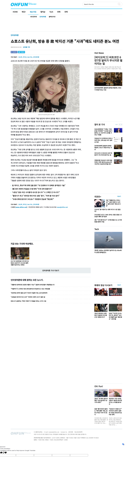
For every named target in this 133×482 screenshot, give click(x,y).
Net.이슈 (29, 57)
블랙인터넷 (52, 17)
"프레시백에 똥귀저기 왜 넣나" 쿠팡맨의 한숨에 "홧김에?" (33, 199)
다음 (121, 124)
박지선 (25, 57)
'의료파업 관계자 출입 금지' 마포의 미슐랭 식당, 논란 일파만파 (29, 293)
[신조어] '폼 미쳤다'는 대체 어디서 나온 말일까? (107, 210)
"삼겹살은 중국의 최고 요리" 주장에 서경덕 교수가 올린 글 (28, 297)
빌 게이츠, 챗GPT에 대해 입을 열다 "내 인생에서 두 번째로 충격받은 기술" (38, 185)
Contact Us (64, 432)
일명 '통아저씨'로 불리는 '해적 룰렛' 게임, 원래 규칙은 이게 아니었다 (101, 411)
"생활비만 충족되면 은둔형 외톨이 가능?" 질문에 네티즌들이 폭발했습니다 (33, 285)
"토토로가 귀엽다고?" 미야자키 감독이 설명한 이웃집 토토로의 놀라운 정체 (115, 411)
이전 (120, 124)
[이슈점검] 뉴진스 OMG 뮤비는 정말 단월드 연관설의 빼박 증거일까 (108, 216)
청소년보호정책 (78, 432)
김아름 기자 (26, 47)
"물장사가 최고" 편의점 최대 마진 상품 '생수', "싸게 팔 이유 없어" (35, 195)
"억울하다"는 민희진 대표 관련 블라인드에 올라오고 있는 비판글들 (30, 289)
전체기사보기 (118, 434)
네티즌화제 (33, 17)
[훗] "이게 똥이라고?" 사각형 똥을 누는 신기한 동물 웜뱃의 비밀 (108, 221)
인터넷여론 (43, 17)
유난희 (20, 57)
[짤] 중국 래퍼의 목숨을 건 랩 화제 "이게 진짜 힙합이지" (32, 189)
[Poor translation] (4, 452)
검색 (120, 4)
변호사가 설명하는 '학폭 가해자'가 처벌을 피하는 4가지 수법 (28, 301)
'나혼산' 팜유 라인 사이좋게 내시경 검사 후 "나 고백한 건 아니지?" (36, 192)
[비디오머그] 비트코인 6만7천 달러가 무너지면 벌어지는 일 (108, 60)
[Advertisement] (66, 25)
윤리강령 (70, 432)
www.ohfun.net (21, 207)
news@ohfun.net (62, 207)
